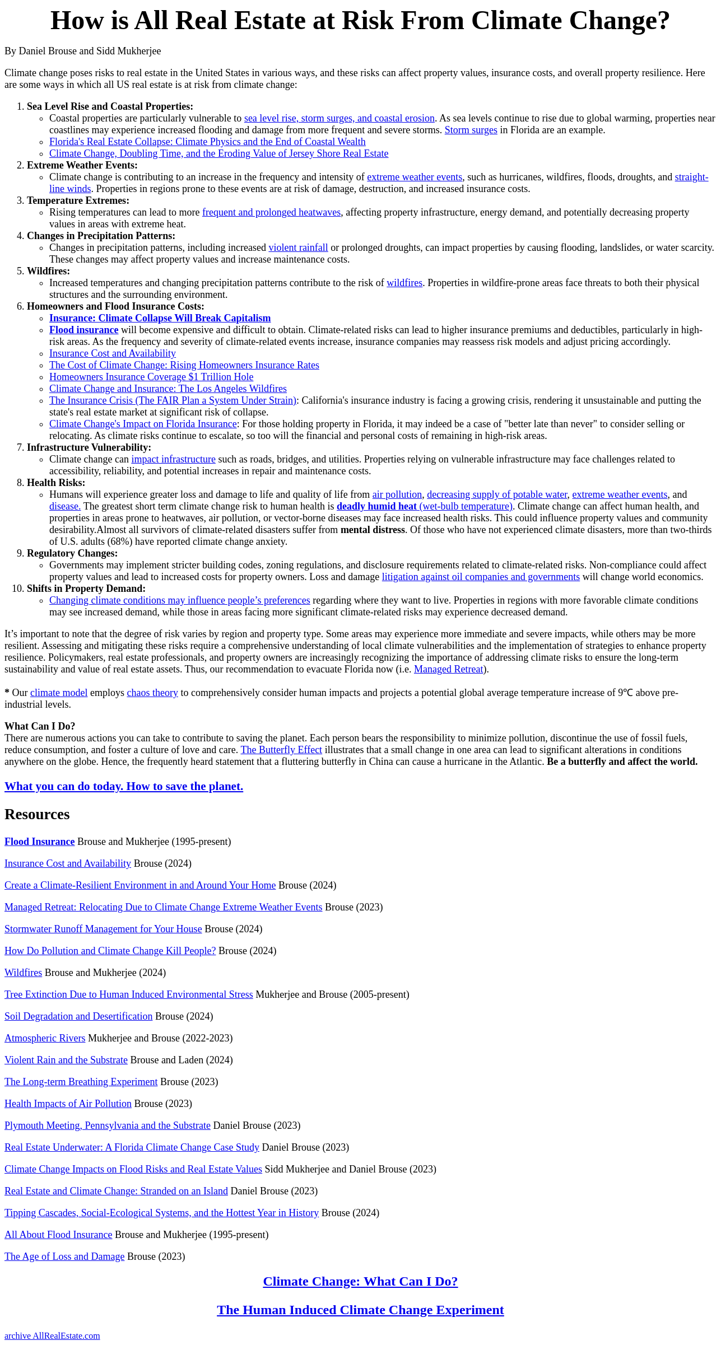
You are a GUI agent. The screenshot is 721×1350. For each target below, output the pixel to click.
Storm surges (471, 130)
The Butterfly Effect (282, 749)
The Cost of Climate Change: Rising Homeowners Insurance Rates (184, 365)
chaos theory (152, 692)
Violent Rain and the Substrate (66, 1060)
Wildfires (23, 972)
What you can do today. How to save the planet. (123, 786)
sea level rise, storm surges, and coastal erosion (339, 118)
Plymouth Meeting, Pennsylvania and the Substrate (107, 1125)
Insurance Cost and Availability (112, 353)
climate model (58, 692)
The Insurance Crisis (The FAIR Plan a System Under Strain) (172, 400)
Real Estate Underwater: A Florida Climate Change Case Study (131, 1147)
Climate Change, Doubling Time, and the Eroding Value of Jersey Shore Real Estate (219, 153)
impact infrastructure (173, 459)
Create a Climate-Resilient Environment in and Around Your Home (140, 885)
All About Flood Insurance (58, 1234)
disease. (65, 506)
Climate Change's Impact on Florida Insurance (143, 423)
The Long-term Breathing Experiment (80, 1081)
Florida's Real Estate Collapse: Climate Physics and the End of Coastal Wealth (207, 141)
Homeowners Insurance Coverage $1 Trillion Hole (151, 376)
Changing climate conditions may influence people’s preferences (179, 600)
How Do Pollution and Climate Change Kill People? (110, 950)
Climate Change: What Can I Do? (360, 1281)
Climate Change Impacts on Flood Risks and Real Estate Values (133, 1169)
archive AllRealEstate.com (52, 1335)
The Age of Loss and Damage (64, 1256)
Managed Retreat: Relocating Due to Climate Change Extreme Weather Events (163, 907)
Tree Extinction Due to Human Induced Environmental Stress (128, 994)
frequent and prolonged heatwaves (271, 212)
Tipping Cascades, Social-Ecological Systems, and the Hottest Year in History (161, 1212)
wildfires (404, 282)
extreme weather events (414, 177)
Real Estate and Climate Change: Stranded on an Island (116, 1191)
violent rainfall (298, 247)
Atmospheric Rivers (44, 1038)
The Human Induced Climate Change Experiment (360, 1309)
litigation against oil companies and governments (481, 576)
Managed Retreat (448, 669)
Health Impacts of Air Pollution (68, 1103)
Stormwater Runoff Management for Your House (103, 929)
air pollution (397, 494)
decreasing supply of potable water (497, 494)
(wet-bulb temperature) (425, 506)
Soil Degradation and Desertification (78, 1016)
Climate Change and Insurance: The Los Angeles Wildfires (168, 388)
